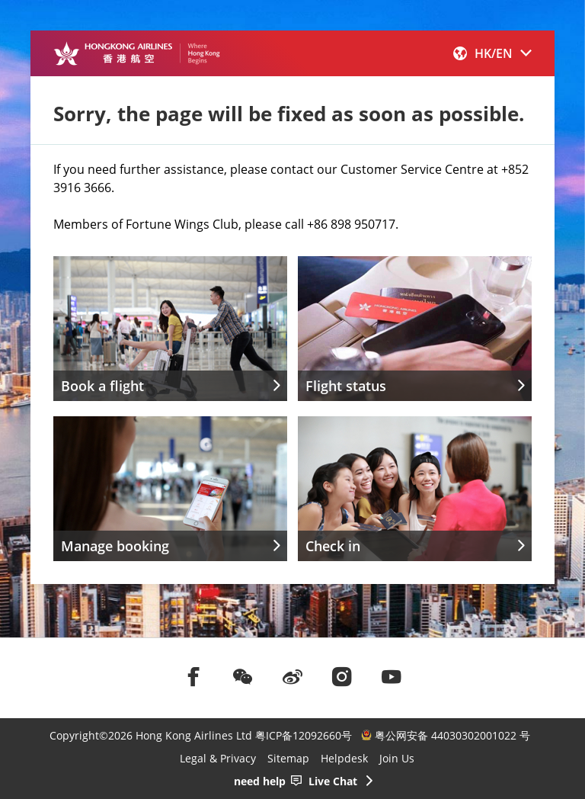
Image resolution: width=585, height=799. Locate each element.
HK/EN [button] (492, 53)
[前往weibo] (292, 676)
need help (260, 781)
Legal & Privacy (218, 758)
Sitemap (288, 758)
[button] (492, 53)
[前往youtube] (391, 676)
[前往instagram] (342, 676)
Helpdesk (344, 758)
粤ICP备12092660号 (303, 735)
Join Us (396, 758)
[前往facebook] (193, 676)
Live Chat (332, 781)
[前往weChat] (243, 676)
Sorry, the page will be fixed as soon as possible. (288, 113)
